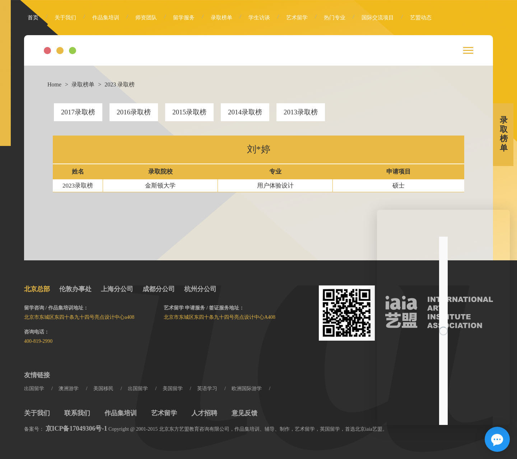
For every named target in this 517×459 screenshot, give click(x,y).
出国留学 (34, 388)
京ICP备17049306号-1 (76, 428)
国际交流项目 (378, 17)
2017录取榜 (78, 112)
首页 (33, 17)
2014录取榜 (245, 112)
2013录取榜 (301, 112)
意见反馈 (244, 413)
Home (54, 84)
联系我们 (77, 413)
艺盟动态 (421, 17)
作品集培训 (105, 17)
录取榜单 (221, 17)
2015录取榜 (189, 112)
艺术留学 (297, 17)
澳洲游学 (69, 388)
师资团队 (146, 17)
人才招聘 (204, 413)
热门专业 (334, 17)
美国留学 (173, 388)
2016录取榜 (134, 112)
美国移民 (103, 388)
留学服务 (184, 17)
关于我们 (65, 17)
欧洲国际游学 (247, 388)
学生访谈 (259, 17)
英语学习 (207, 388)
